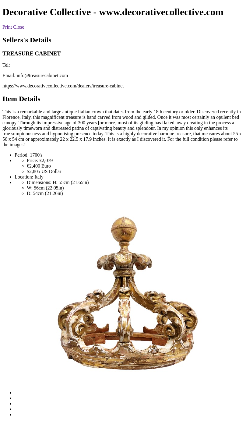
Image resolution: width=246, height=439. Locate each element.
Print (7, 27)
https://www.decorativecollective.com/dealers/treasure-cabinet (63, 85)
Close (18, 27)
